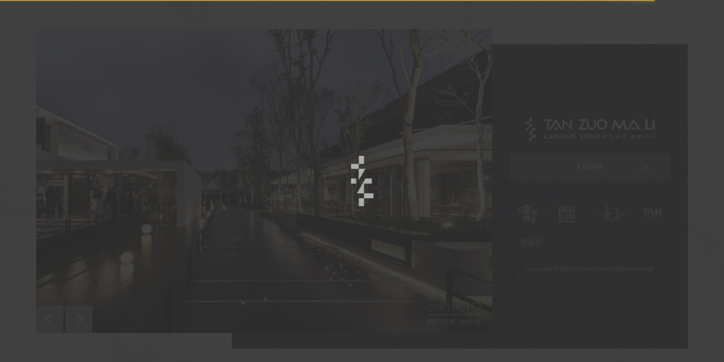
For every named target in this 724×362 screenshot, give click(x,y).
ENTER (590, 166)
